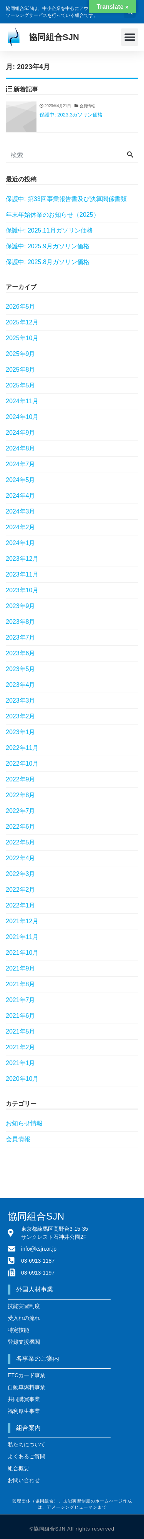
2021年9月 (20, 968)
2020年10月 (22, 1078)
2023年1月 (20, 732)
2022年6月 (20, 826)
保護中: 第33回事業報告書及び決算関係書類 (66, 199)
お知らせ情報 (24, 1123)
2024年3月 (20, 511)
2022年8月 (20, 795)
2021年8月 (20, 984)
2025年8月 (20, 369)
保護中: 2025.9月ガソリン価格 (47, 246)
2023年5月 (20, 669)
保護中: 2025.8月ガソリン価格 (47, 262)
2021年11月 (22, 937)
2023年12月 (22, 558)
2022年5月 (20, 842)
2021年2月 (20, 1047)
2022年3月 (20, 874)
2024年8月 (20, 448)
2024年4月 (20, 495)
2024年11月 (22, 401)
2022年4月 (20, 858)
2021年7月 (20, 1000)
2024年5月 (20, 480)
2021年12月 (22, 921)
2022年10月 (22, 763)
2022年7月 (20, 811)
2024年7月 (20, 464)
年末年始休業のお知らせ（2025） (52, 214)
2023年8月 (20, 621)
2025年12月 (22, 322)
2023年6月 (20, 653)
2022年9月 (20, 779)
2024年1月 (20, 543)
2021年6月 (20, 1015)
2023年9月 (20, 606)
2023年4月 (20, 684)
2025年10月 (22, 338)
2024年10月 (22, 417)
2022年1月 (20, 905)
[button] (129, 37)
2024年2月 (20, 527)
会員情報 (18, 1139)
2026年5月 (20, 306)
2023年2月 (20, 716)
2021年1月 (20, 1063)
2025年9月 (20, 354)
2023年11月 (22, 574)
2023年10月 (22, 590)
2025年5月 (20, 385)
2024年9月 (20, 432)
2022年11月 (22, 748)
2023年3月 (20, 700)
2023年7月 (20, 637)
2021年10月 (22, 952)
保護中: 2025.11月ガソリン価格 (49, 230)
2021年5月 (20, 1031)
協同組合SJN (54, 37)
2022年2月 (20, 889)
